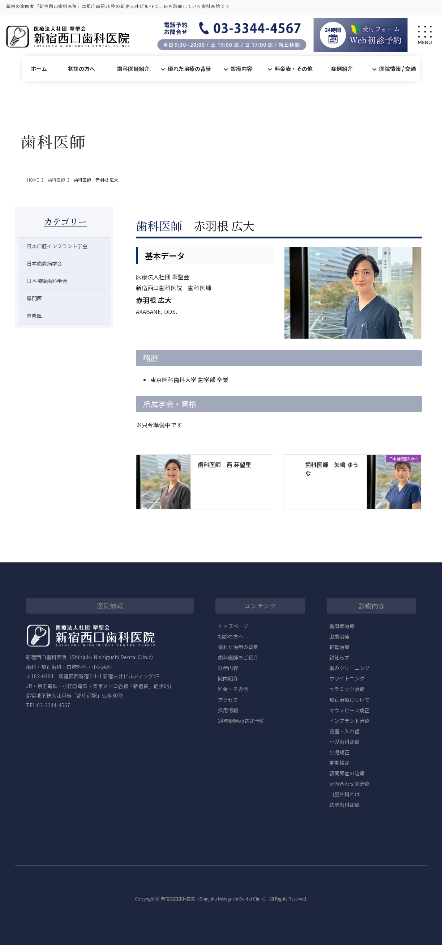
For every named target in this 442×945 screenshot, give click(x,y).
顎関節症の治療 (347, 773)
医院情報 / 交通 (397, 68)
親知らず (339, 657)
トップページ (233, 626)
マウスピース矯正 (349, 710)
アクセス (228, 699)
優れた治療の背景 (189, 68)
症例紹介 (342, 68)
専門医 (34, 298)
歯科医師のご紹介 (238, 657)
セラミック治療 (347, 688)
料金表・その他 (294, 68)
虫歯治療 (339, 636)
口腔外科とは (344, 794)
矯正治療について (349, 699)
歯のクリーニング (349, 667)
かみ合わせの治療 (349, 783)
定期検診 (339, 762)
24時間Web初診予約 (241, 720)
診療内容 (241, 68)
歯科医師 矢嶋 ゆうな (332, 468)
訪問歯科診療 (344, 804)
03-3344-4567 (53, 705)
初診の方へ (81, 68)
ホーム (39, 68)
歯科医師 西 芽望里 (224, 464)
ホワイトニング (347, 678)
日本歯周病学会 (44, 263)
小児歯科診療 (344, 741)
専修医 (34, 315)
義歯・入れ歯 (344, 731)
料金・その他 (233, 688)
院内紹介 (228, 678)
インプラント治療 (349, 720)
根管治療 (339, 647)
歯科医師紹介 (133, 68)
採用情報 (228, 710)
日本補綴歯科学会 (47, 280)
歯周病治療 (342, 626)
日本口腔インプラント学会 (57, 246)
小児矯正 (339, 752)
